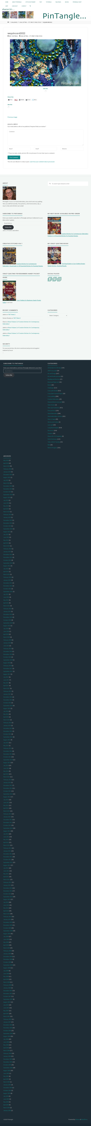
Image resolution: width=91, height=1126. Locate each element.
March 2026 (6, 466)
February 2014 (7, 780)
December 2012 (7, 819)
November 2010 (7, 891)
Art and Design (52, 373)
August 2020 (6, 626)
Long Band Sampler (53, 428)
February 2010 (7, 916)
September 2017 (8, 671)
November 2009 (7, 925)
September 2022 (8, 563)
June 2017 (6, 680)
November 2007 (7, 993)
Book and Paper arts (53, 382)
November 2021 (7, 586)
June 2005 (6, 1073)
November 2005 (7, 1062)
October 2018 (7, 657)
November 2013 (7, 788)
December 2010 (7, 888)
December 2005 (7, 1059)
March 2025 (6, 483)
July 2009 (6, 936)
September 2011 (8, 862)
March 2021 (6, 606)
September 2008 (8, 965)
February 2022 (7, 577)
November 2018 (7, 654)
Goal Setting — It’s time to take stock (31, 36)
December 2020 (7, 614)
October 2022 (7, 560)
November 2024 (7, 489)
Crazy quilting (51, 396)
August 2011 (6, 865)
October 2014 (7, 757)
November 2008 (7, 959)
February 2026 (7, 469)
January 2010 (7, 919)
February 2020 (7, 640)
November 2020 (7, 617)
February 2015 (7, 748)
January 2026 (7, 472)
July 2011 (6, 868)
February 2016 (7, 722)
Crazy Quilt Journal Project (55, 393)
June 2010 (6, 905)
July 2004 (6, 1096)
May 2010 (6, 908)
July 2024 (6, 500)
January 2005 (7, 1085)
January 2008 (7, 988)
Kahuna (77, 1119)
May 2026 (6, 460)
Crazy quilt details (53, 391)
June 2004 (6, 1099)
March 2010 (6, 914)
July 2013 (6, 800)
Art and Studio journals (54, 376)
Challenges (14, 22)
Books (49, 385)
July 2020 (6, 628)
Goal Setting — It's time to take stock (30, 22)
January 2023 (7, 551)
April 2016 (6, 717)
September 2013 (8, 794)
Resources (51, 430)
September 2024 (8, 494)
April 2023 (6, 543)
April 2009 (6, 945)
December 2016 (7, 697)
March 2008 (6, 982)
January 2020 (7, 643)
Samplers (50, 433)
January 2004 (7, 1110)
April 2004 (6, 1105)
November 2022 (7, 557)
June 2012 (6, 837)
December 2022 (7, 554)
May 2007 (6, 1011)
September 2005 (8, 1068)
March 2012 (6, 845)
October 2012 (7, 825)
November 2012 (7, 822)
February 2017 (7, 691)
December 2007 (7, 991)
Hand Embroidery (52, 413)
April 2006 (6, 1048)
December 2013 (7, 785)
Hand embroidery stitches (55, 416)
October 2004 (7, 1090)
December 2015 (7, 728)
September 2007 (8, 999)
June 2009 (6, 939)
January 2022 (7, 580)
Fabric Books (51, 405)
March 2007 (6, 1016)
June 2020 (6, 631)
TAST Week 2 (11, 314)
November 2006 (7, 1028)
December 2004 (7, 1087)
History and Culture (53, 422)
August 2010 (6, 899)
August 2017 (6, 674)
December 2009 (7, 922)
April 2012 (6, 842)
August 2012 (6, 831)
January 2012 (7, 851)
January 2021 (7, 611)
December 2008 (7, 956)
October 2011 (7, 859)
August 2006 (6, 1036)
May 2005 (6, 1076)
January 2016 (7, 725)
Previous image (12, 117)
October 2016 (7, 703)
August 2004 (6, 1093)
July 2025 (6, 480)
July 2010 (6, 902)
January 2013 (7, 817)
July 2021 (6, 594)
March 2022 (6, 574)
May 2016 (6, 714)
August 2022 (6, 566)
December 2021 (7, 583)
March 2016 (6, 720)
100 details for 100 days (54, 368)
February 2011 (7, 882)
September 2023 (8, 529)
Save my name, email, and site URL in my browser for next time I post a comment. (31, 153)
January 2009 (7, 954)
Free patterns (51, 410)
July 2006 (6, 1039)
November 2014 (7, 754)
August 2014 (6, 762)
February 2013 (7, 814)
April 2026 (6, 463)
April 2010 (6, 911)
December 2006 (7, 1025)
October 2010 (7, 894)
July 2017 (6, 677)
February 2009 (7, 951)
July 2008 (6, 971)
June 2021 (6, 597)
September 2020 (8, 623)
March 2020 (6, 637)
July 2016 (6, 711)
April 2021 (6, 603)
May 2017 (6, 683)
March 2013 (6, 811)
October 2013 (7, 791)
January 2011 (7, 885)
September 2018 (8, 660)
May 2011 (6, 874)
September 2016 (8, 705)
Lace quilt (50, 425)
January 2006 (7, 1056)
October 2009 (7, 928)
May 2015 (6, 745)
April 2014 (6, 774)
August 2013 (6, 797)
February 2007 (7, 1019)
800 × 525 (11, 36)
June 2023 (6, 537)
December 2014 (7, 751)
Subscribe (8, 227)
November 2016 (7, 700)
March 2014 (6, 777)
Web (49, 445)
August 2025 (6, 477)
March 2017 (6, 688)
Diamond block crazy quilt (55, 402)
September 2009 (8, 931)
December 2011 (7, 854)
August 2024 (6, 497)
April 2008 (6, 979)
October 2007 (7, 996)
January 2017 (7, 694)
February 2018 (7, 665)
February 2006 (7, 1053)
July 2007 (6, 1005)
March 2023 (6, 546)
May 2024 (6, 506)
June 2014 (6, 768)
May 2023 (6, 540)
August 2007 (6, 1002)
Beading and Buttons (54, 379)
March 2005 (6, 1082)
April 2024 (6, 509)
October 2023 (7, 526)
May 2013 (6, 805)
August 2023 (6, 532)
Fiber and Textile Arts (54, 408)
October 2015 (7, 734)
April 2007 (6, 1013)
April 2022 (6, 571)
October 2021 (7, 589)
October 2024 (7, 492)
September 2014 (8, 760)
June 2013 (6, 802)
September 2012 (8, 828)
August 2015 (6, 740)
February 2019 (7, 648)
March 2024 (6, 512)
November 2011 (7, 857)
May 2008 (6, 976)
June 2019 (6, 646)
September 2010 (8, 896)
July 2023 (6, 534)
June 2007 (6, 1008)
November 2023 (7, 523)
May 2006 (6, 1045)
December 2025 (7, 474)
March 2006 (6, 1050)
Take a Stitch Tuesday (54, 442)
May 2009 (6, 942)
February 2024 (7, 514)
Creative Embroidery (53, 399)
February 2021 (7, 608)
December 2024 (7, 486)
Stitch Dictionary (52, 439)
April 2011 (6, 876)
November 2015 (7, 731)
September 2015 (8, 737)
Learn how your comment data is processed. (42, 162)
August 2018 (6, 663)
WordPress (84, 1119)
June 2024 (6, 503)
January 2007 (7, 1022)
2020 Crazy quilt (52, 370)
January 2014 (7, 782)
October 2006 (7, 1030)
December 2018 (7, 651)
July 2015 (6, 743)
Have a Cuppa (51, 419)
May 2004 (6, 1102)
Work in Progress (52, 448)
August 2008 (6, 968)
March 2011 (6, 879)
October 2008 (7, 962)
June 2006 (6, 1042)
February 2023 (7, 549)
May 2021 (6, 600)
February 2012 (7, 848)
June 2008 (6, 973)
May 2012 (6, 839)
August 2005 (6, 1070)
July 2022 (6, 569)
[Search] (30, 6)
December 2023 (7, 520)
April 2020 (6, 634)
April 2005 (6, 1079)
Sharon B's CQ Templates (55, 436)
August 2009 (6, 933)
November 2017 (7, 668)
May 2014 (6, 771)
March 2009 (6, 948)
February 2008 (7, 985)
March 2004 (6, 1107)
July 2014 (6, 765)
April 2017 (6, 685)
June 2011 (6, 871)
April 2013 (6, 808)
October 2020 (7, 620)
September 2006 (8, 1033)
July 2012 (6, 834)
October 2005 (7, 1065)
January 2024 (7, 517)
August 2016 (6, 708)
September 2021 (8, 591)
